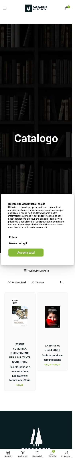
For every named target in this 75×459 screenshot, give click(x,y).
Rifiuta (13, 237)
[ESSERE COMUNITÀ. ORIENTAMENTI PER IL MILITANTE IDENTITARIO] (20, 316)
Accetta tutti (26, 252)
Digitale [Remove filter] (39, 282)
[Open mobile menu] (4, 8)
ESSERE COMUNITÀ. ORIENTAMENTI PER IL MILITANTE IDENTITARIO (19, 353)
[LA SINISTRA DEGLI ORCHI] (52, 317)
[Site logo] (36, 8)
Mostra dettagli (18, 243)
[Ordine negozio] (61, 282)
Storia (26, 380)
